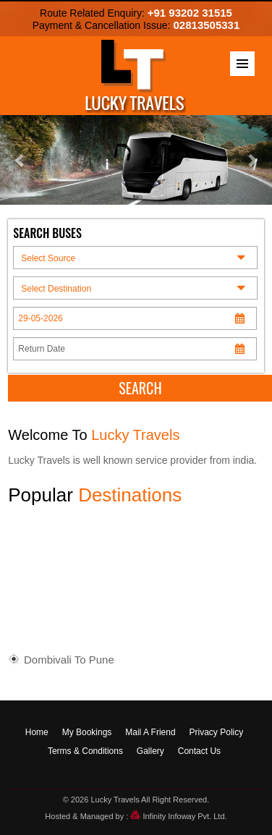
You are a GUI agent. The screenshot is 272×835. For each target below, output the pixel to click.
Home (36, 732)
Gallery (150, 751)
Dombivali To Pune (69, 661)
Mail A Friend (150, 732)
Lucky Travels (114, 799)
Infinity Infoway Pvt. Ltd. (178, 816)
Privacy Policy (217, 732)
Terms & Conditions (85, 751)
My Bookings (87, 732)
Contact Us (199, 751)
